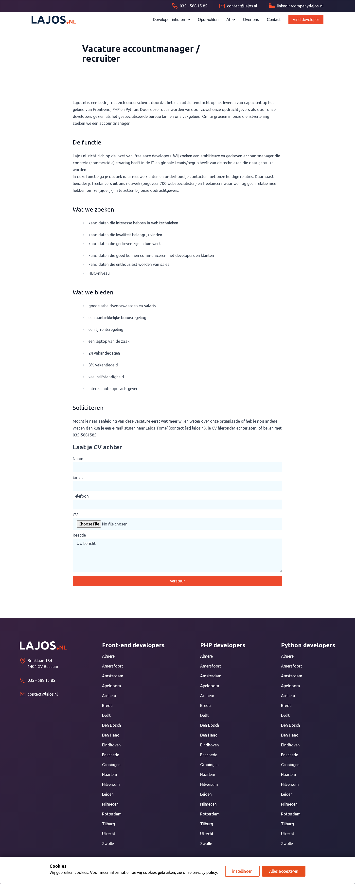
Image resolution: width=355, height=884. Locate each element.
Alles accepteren (283, 871)
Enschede (110, 755)
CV (75, 515)
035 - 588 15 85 (41, 680)
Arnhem (109, 695)
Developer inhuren (171, 20)
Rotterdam (112, 814)
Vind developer (306, 20)
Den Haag (110, 735)
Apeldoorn (111, 686)
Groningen (111, 764)
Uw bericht (177, 555)
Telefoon (81, 496)
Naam (78, 458)
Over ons (251, 20)
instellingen (242, 871)
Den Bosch (111, 725)
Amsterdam (112, 676)
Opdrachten (208, 20)
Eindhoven (111, 745)
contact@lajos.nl (43, 694)
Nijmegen (110, 804)
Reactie (79, 535)
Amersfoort (112, 666)
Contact (273, 20)
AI (230, 20)
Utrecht (108, 833)
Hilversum (111, 784)
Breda (107, 705)
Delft (106, 715)
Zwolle (108, 843)
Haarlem (109, 774)
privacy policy (205, 872)
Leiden (108, 794)
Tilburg (108, 824)
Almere (108, 656)
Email (78, 477)
